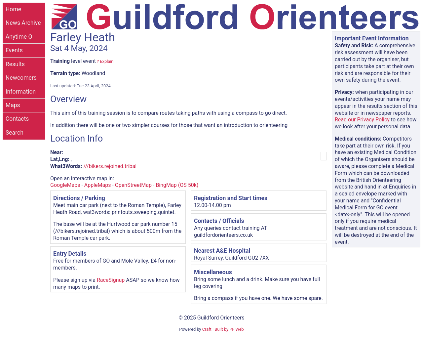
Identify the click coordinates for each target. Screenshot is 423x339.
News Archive (23, 23)
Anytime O (19, 36)
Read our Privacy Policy (362, 119)
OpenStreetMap (133, 185)
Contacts (17, 118)
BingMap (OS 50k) (177, 185)
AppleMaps (97, 185)
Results (15, 64)
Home (13, 9)
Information (21, 91)
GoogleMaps (65, 185)
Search (14, 132)
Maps (13, 105)
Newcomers (21, 77)
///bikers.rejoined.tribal (109, 166)
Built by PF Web (229, 329)
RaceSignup (111, 280)
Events (14, 50)
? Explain (104, 61)
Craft (207, 329)
